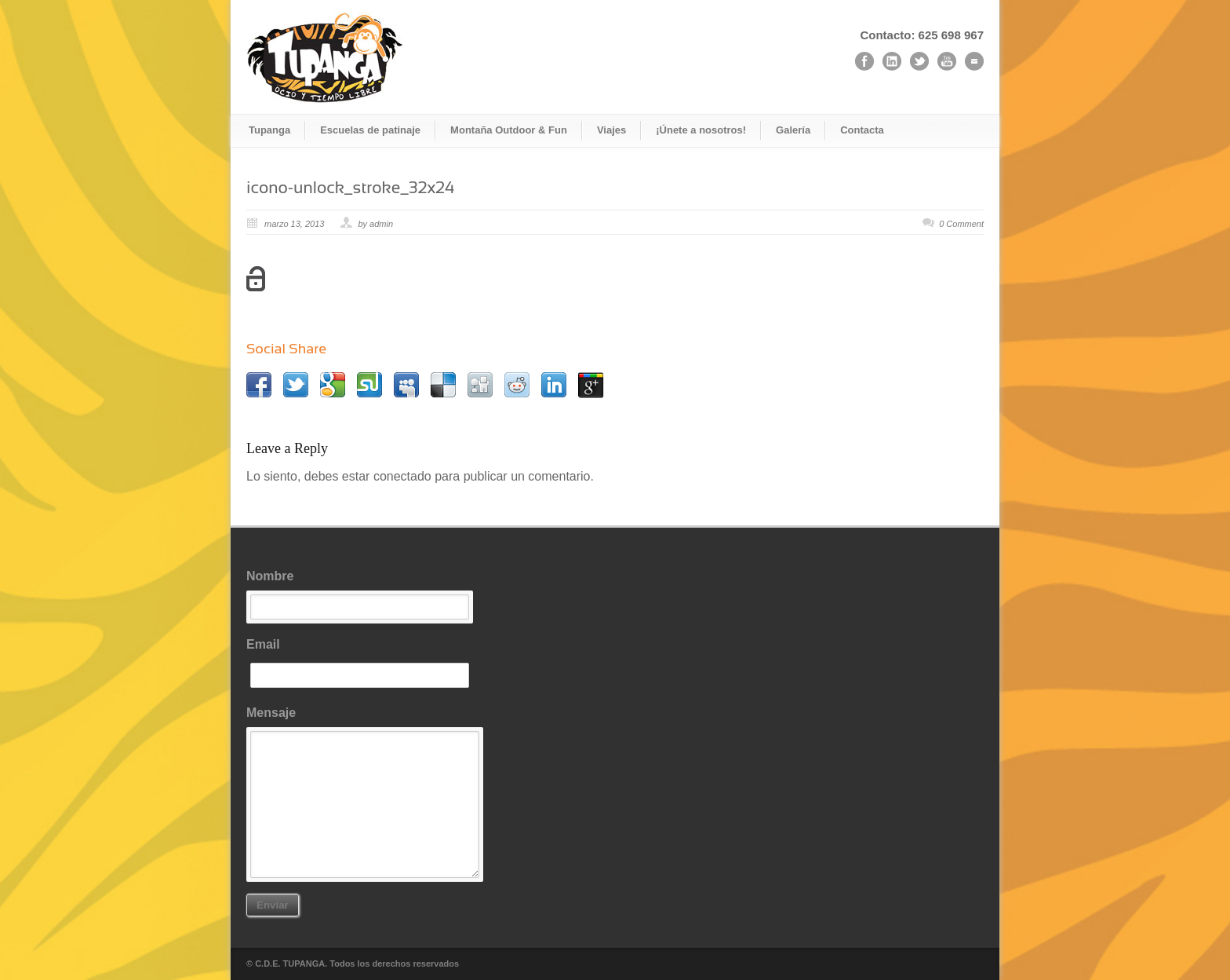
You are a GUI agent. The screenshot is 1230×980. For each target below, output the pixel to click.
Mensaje (364, 792)
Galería (793, 130)
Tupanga (269, 130)
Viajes (611, 130)
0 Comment (961, 224)
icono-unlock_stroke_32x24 (350, 187)
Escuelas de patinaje (370, 130)
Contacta (862, 130)
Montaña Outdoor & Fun (508, 130)
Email (364, 663)
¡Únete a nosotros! (701, 130)
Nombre (364, 594)
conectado (402, 476)
